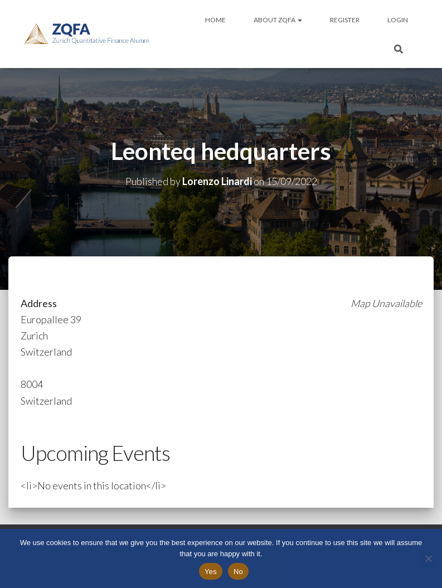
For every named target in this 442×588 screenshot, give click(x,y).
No (238, 571)
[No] (428, 558)
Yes (211, 571)
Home (215, 20)
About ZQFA (278, 20)
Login (397, 20)
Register (345, 20)
